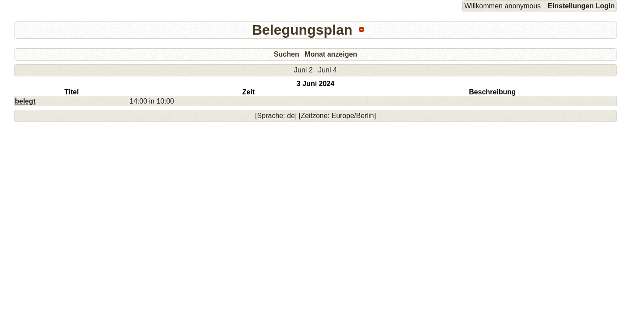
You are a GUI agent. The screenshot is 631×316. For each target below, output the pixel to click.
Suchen (286, 54)
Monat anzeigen (331, 54)
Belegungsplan (302, 30)
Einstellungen (571, 6)
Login (605, 6)
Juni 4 (327, 70)
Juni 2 (303, 70)
